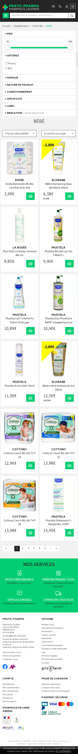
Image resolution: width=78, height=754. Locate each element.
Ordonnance (47, 642)
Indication (25, 113)
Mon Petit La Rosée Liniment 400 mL (19, 254)
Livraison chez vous (51, 688)
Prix (10, 34)
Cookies (45, 663)
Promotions (47, 631)
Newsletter (47, 638)
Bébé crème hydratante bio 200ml (58, 388)
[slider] (8, 47)
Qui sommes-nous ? (12, 652)
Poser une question (12, 656)
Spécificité (14, 99)
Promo (10, 64)
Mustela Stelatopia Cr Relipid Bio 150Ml (58, 523)
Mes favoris (8, 698)
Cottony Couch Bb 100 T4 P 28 (20, 523)
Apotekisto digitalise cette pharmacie (45, 744)
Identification (9, 684)
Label (11, 106)
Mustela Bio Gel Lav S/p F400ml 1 (58, 254)
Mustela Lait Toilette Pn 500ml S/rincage (19, 321)
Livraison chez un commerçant (56, 691)
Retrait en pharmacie (51, 684)
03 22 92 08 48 (8, 632)
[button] (19, 133)
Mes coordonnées (11, 688)
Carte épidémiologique (52, 645)
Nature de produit (20, 85)
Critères (13, 56)
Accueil (6, 26)
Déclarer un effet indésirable (54, 649)
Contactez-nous (10, 659)
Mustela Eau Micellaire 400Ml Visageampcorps (59, 321)
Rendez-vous (48, 625)
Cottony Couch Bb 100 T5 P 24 (20, 455)
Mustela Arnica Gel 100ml (20, 386)
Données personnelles (52, 659)
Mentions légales (49, 656)
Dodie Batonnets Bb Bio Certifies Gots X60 (19, 186)
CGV (44, 652)
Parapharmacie (21, 26)
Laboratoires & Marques (53, 628)
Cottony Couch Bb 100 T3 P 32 (59, 455)
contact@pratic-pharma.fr (14, 636)
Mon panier (8, 695)
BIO (8, 69)
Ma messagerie (10, 701)
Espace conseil (48, 635)
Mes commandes (11, 691)
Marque (12, 78)
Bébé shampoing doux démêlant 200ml (58, 186)
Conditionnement (19, 92)
